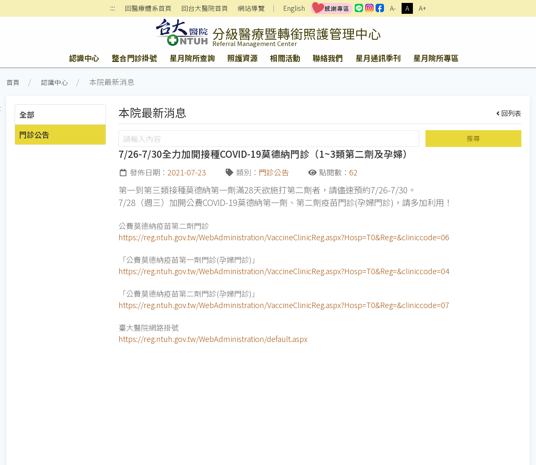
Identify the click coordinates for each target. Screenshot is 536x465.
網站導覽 (251, 8)
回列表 (509, 113)
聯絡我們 (328, 57)
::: (112, 9)
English (294, 8)
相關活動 (285, 57)
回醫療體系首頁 (148, 8)
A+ (422, 8)
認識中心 (84, 57)
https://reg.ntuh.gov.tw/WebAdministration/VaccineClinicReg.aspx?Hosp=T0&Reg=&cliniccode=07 (284, 304)
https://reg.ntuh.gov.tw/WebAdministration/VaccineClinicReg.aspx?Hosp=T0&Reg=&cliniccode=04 (284, 270)
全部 (26, 114)
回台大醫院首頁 (204, 8)
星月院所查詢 (192, 57)
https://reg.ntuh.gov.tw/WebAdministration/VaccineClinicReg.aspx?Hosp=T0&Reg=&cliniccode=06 (284, 236)
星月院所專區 (436, 57)
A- (393, 8)
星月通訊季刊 (378, 57)
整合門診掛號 (134, 57)
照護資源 (242, 57)
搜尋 (473, 138)
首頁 (13, 82)
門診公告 (34, 134)
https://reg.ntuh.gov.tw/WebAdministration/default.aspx (213, 338)
